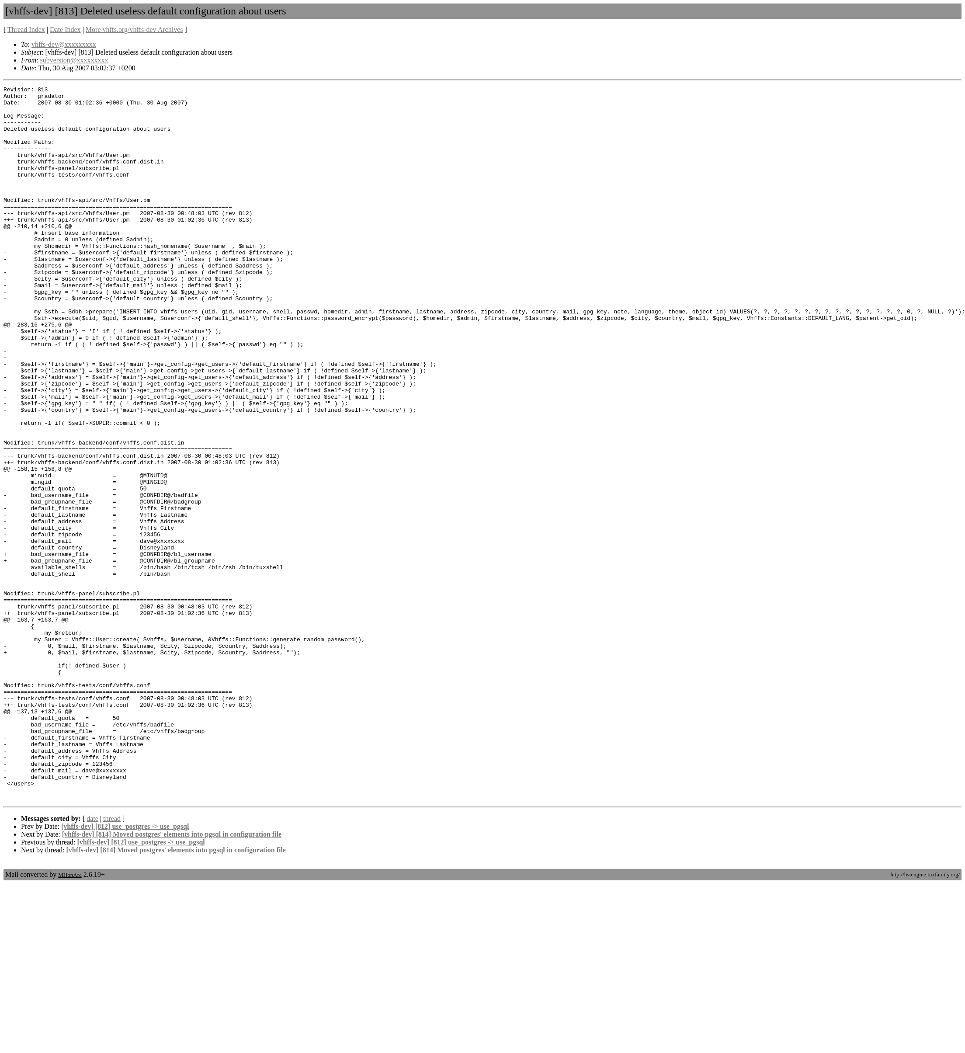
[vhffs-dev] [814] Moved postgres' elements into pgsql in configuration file (171, 976)
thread (112, 960)
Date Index (65, 29)
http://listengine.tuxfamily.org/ (925, 1016)
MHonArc (69, 1016)
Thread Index (26, 29)
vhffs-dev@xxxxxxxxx (63, 44)
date (92, 960)
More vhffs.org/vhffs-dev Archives (134, 29)
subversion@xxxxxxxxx (74, 60)
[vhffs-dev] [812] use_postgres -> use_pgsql (125, 968)
